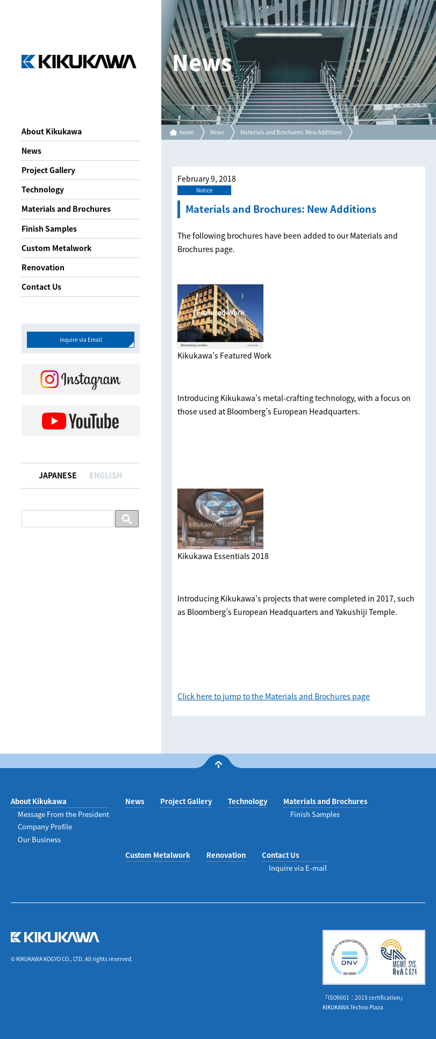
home (187, 132)
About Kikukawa (52, 131)
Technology (43, 189)
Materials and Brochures (66, 208)
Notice (204, 190)
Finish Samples (49, 228)
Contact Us (41, 286)
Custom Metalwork (56, 247)
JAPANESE (58, 475)
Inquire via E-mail (298, 868)
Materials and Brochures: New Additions (291, 132)
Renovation (43, 267)
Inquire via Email (81, 339)
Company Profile (45, 826)
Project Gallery (48, 169)
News (31, 150)
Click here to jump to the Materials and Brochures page (273, 696)
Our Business (39, 839)
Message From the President (63, 814)
